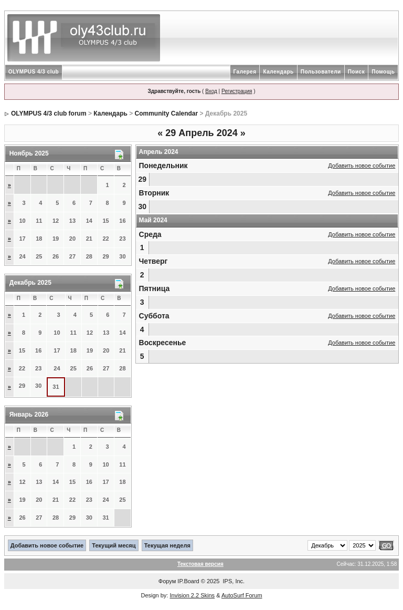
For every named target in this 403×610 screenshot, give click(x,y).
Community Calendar (166, 113)
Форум (167, 581)
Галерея (245, 72)
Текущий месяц (113, 545)
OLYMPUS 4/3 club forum (49, 113)
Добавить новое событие (361, 165)
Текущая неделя (167, 545)
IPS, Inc (233, 581)
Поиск (356, 72)
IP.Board (188, 581)
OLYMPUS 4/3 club (33, 72)
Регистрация (236, 91)
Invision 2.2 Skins (192, 595)
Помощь (383, 72)
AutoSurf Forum (241, 595)
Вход (211, 91)
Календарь (278, 72)
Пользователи (321, 72)
